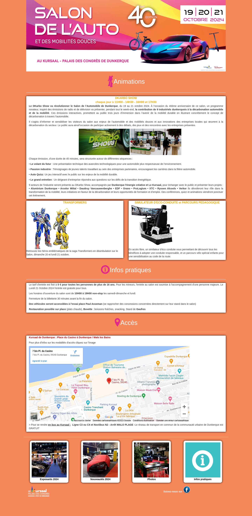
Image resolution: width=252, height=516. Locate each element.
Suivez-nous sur (177, 491)
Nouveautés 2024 (100, 461)
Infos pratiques (202, 461)
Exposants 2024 (49, 461)
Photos (151, 461)
